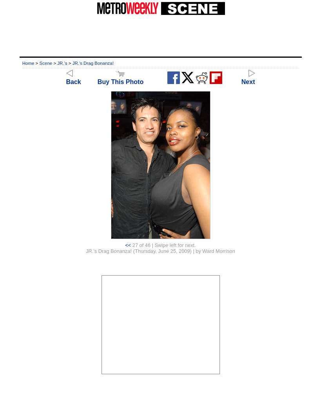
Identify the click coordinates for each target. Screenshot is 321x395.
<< (128, 245)
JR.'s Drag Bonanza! (93, 63)
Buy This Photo (120, 78)
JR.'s (62, 63)
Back (73, 78)
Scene (46, 63)
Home (28, 63)
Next (248, 78)
